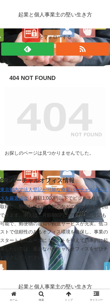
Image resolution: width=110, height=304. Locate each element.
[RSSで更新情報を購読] (82, 49)
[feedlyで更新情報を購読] (27, 49)
